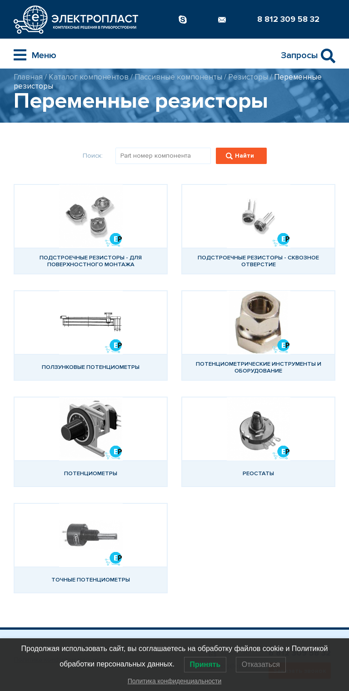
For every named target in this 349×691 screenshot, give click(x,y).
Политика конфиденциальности (175, 681)
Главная (28, 77)
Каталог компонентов (89, 77)
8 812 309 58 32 (288, 19)
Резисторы (248, 77)
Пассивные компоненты (178, 77)
